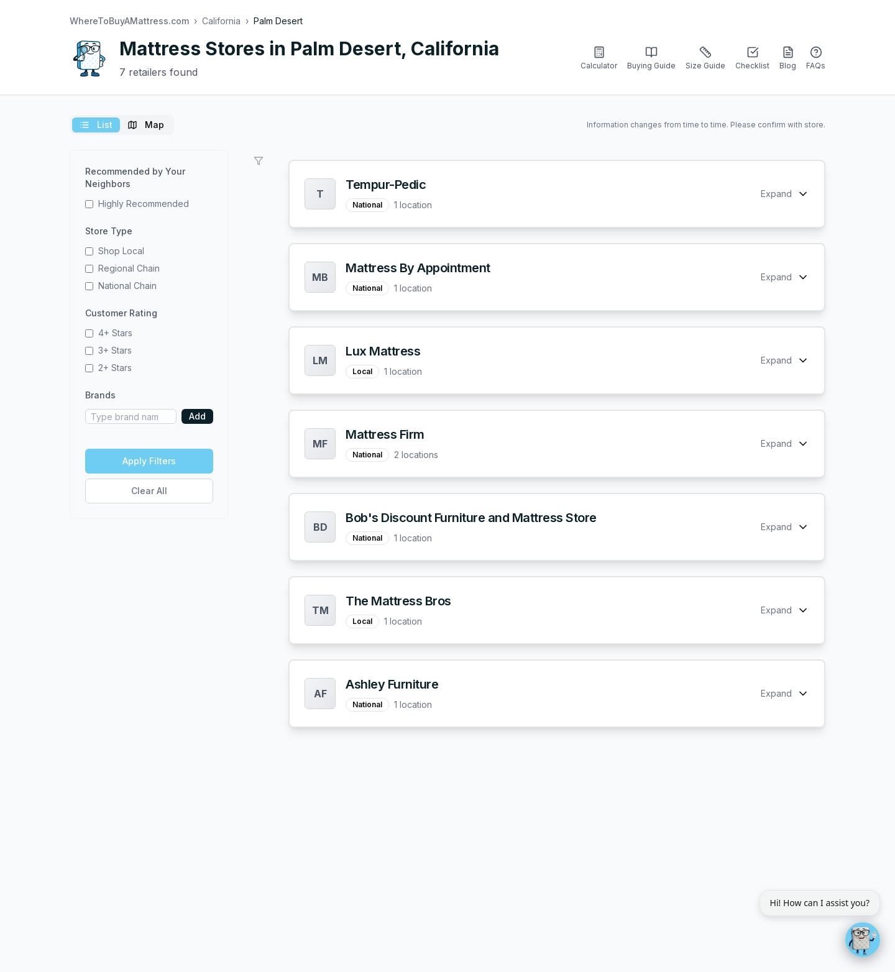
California (221, 21)
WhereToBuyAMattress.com (129, 21)
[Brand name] (131, 416)
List (96, 124)
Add (197, 416)
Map (145, 124)
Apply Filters (149, 461)
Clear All (149, 490)
